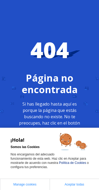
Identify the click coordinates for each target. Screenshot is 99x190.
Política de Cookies (73, 163)
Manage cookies (24, 184)
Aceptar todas (74, 184)
